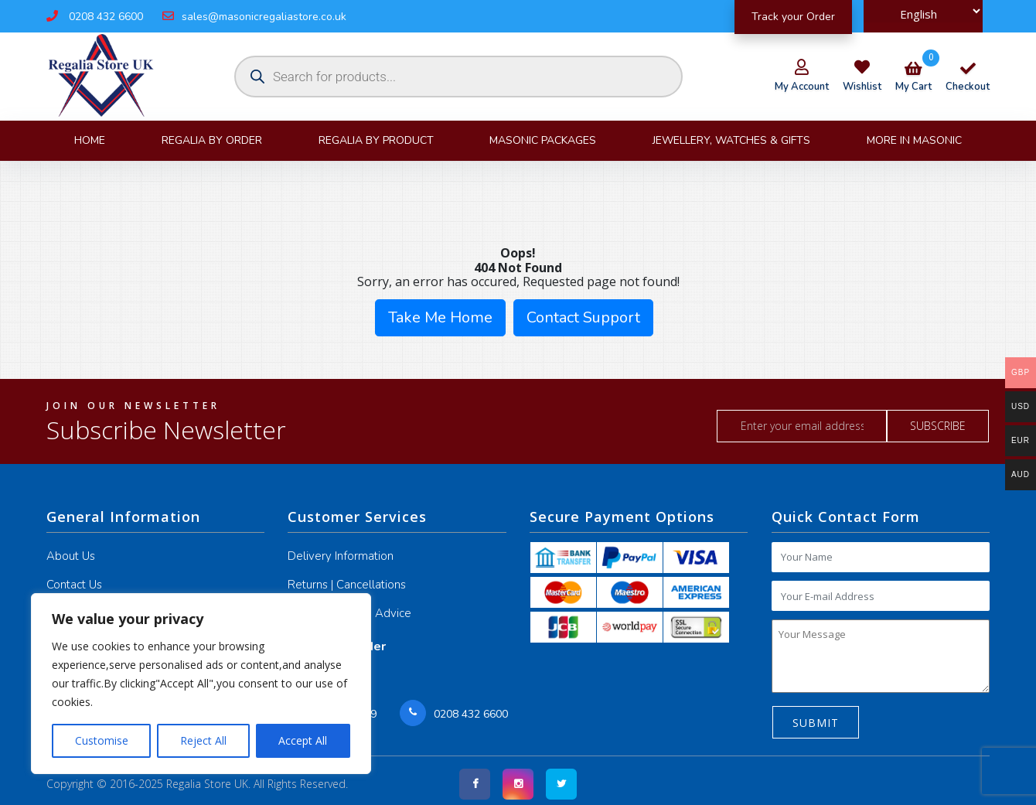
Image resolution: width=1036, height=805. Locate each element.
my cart (913, 79)
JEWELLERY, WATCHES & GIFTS (731, 140)
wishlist (862, 87)
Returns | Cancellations (347, 584)
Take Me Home (440, 317)
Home (89, 140)
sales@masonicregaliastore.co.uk (254, 16)
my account (802, 87)
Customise (101, 740)
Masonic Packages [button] (542, 140)
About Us (70, 556)
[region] (201, 683)
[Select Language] (923, 11)
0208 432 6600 (94, 16)
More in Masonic (914, 140)
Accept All (302, 740)
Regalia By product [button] (376, 140)
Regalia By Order (212, 140)
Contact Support (583, 317)
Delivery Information (341, 556)
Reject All (203, 740)
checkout (968, 79)
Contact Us (74, 584)
